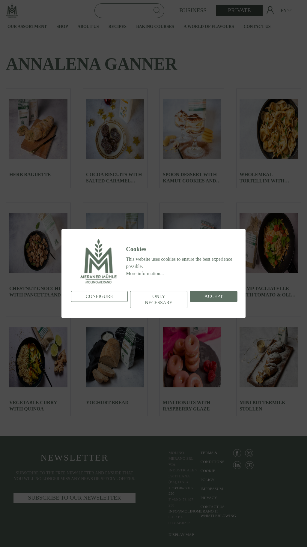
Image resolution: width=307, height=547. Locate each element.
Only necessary (158, 299)
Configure (99, 296)
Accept (213, 296)
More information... (145, 273)
